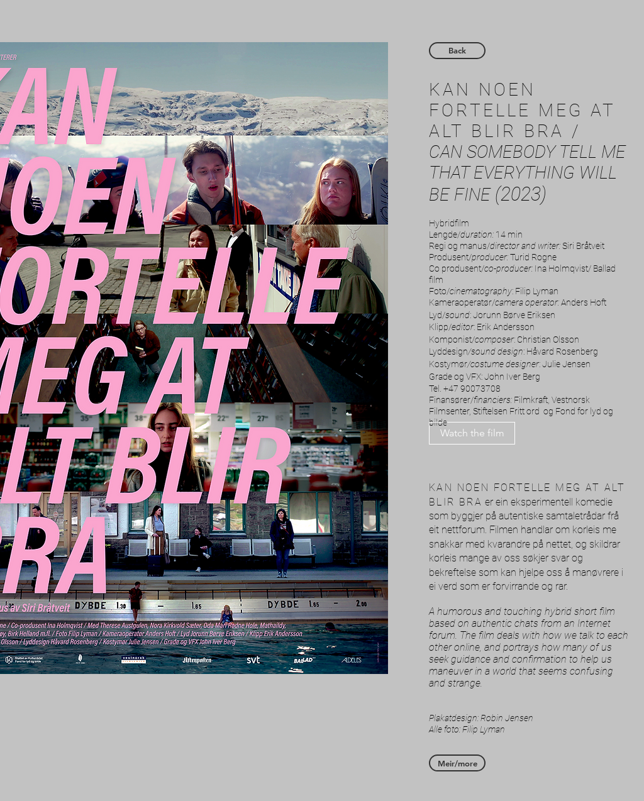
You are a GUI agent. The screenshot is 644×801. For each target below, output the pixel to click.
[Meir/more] (457, 762)
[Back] (457, 50)
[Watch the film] (472, 433)
